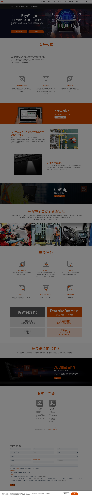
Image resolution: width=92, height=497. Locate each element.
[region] (46, 494)
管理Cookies (66, 493)
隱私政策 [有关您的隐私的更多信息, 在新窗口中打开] (17, 494)
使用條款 (23, 494)
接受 (74, 493)
